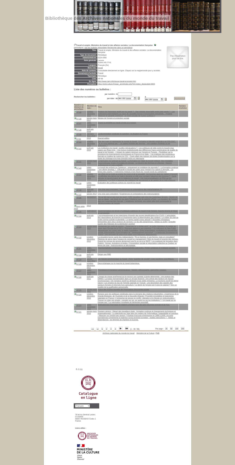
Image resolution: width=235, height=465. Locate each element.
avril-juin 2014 (90, 191)
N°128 (78, 264)
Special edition (103, 139)
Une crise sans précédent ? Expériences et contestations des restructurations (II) (130, 190)
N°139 (78, 183)
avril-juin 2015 (90, 149)
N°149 (78, 119)
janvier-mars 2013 (92, 228)
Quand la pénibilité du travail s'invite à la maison (117, 123)
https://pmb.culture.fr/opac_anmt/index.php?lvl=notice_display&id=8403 (126, 84)
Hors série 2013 (79, 207)
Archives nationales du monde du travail (119, 334)
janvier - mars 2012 (91, 260)
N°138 (78, 190)
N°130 (78, 255)
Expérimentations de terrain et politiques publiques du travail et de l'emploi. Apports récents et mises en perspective (138, 212)
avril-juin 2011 (90, 278)
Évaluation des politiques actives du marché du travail (119, 183)
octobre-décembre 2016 (91, 114)
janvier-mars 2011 (92, 291)
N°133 (78, 227)
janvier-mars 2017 (92, 120)
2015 (89, 139)
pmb (157, 334)
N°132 (78, 237)
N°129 (78, 259)
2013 (89, 206)
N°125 (78, 290)
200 (182, 329)
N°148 (78, 112)
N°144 (78, 142)
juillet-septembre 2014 (91, 185)
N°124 (78, 294)
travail (100, 68)
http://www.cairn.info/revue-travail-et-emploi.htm (117, 81)
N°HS (77, 139)
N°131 (78, 248)
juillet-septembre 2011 (91, 272)
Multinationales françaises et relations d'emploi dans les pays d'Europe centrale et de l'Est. (134, 305)
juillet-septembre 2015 (91, 170)
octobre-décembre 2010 (91, 296)
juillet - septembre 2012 (91, 250)
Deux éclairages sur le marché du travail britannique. (119, 264)
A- (77, 369)
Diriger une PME (104, 255)
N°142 (78, 148)
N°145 (78, 134)
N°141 (78, 161)
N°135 (78, 211)
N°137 (78, 194)
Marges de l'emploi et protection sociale (113, 119)
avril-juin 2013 (90, 217)
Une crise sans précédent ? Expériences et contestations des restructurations (128, 194)
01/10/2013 (91, 197)
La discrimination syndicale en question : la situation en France (123, 134)
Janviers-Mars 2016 (91, 135)
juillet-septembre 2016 (91, 125)
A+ (81, 369)
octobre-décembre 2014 (91, 177)
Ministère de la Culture (146, 334)
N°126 (78, 277)
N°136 (78, 197)
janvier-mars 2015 (92, 162)
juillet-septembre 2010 (91, 307)
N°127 (78, 270)
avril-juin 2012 (90, 256)
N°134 (78, 216)
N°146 (78, 130)
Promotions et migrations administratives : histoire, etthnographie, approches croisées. (132, 270)
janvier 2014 (92, 194)
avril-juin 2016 (90, 131)
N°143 (78, 168)
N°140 (78, 175)
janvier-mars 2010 (92, 313)
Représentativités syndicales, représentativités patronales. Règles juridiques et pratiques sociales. (137, 248)
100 (176, 329)
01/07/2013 (91, 211)
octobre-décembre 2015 (91, 144)
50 (171, 329)
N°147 (78, 123)
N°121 (78, 312)
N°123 (78, 305)
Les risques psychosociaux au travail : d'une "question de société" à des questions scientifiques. (136, 259)
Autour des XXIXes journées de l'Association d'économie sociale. (123, 290)
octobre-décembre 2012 (91, 239)
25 (166, 329)
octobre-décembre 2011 (91, 266)
